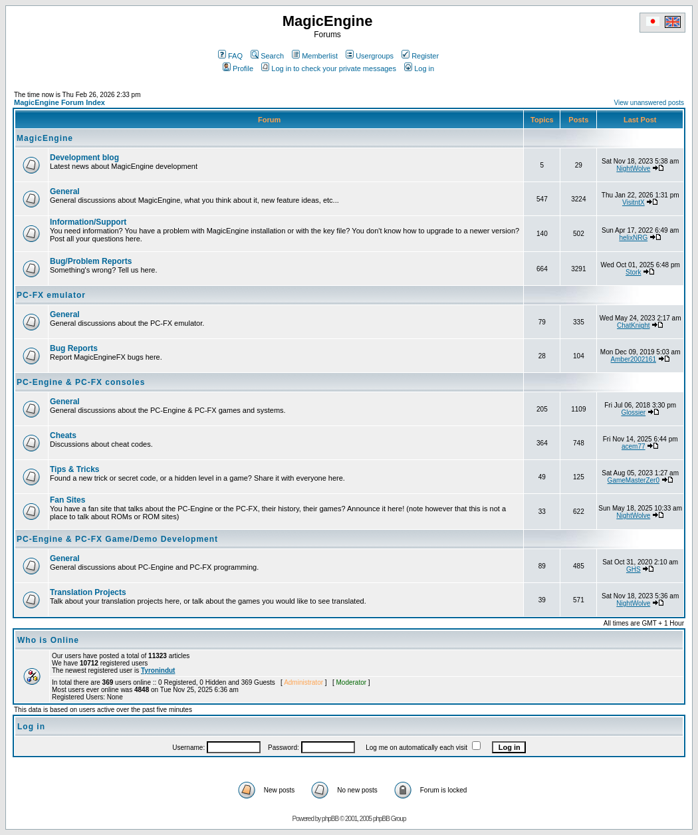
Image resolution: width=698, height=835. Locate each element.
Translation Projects (88, 592)
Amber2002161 (633, 359)
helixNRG (633, 237)
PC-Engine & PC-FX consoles (81, 382)
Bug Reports (74, 348)
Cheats (63, 435)
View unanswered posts (649, 102)
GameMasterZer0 (633, 480)
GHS (633, 569)
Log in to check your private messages (328, 68)
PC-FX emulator (51, 295)
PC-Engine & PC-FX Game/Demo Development (117, 539)
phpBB (330, 818)
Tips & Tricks (74, 469)
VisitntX (633, 202)
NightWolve (633, 168)
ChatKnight (633, 325)
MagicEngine (45, 138)
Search (267, 56)
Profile (238, 68)
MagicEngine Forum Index (59, 102)
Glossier (633, 412)
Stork (633, 272)
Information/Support (88, 222)
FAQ (230, 56)
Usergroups (370, 56)
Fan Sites (67, 500)
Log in (419, 68)
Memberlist (315, 56)
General (65, 191)
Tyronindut (158, 670)
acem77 (633, 446)
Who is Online (48, 640)
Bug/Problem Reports (91, 261)
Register (420, 56)
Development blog (84, 157)
